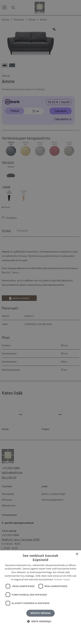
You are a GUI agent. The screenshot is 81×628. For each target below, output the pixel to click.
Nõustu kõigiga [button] (41, 613)
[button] (40, 621)
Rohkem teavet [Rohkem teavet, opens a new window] (62, 579)
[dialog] (40, 314)
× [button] (77, 554)
